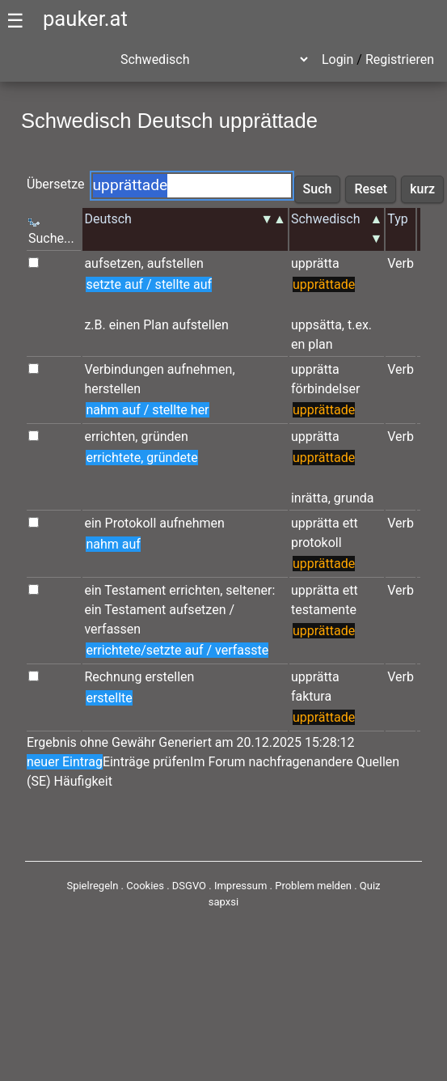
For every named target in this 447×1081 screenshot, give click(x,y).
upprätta (315, 263)
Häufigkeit (83, 781)
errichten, (110, 436)
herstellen (112, 388)
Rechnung (112, 677)
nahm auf (113, 544)
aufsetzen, (113, 263)
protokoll (316, 542)
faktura (311, 696)
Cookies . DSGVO (166, 886)
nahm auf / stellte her (147, 410)
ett (350, 523)
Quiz (370, 886)
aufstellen (175, 263)
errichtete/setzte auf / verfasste (177, 650)
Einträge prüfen (146, 761)
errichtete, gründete (141, 457)
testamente (323, 609)
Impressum (240, 886)
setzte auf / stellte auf (149, 284)
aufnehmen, (201, 369)
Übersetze (56, 184)
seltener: (250, 590)
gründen (164, 436)
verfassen (112, 629)
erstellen (169, 677)
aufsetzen (197, 609)
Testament (135, 590)
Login (337, 59)
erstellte (109, 698)
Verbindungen (123, 369)
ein (92, 523)
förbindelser (325, 388)
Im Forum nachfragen (252, 761)
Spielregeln (92, 886)
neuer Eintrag (65, 761)
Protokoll (131, 523)
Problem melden (314, 886)
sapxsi (223, 902)
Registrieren (399, 59)
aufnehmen (192, 523)
